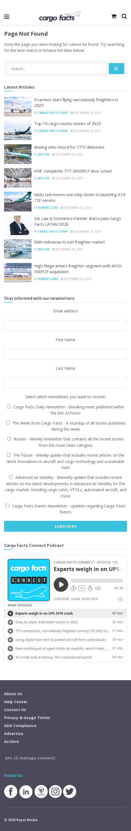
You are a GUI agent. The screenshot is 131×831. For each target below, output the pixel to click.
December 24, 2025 (67, 154)
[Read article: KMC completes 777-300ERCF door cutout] (18, 178)
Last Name (65, 368)
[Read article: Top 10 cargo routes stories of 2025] (18, 130)
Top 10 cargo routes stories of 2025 (67, 123)
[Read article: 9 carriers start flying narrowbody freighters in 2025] (18, 107)
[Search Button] (116, 68)
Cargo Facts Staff (53, 113)
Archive (11, 741)
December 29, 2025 (86, 131)
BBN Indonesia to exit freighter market (69, 242)
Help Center (15, 701)
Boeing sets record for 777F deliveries (69, 147)
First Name (65, 339)
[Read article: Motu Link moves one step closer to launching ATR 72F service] (18, 201)
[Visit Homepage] (60, 16)
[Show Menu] (6, 16)
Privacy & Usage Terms (27, 717)
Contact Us (15, 709)
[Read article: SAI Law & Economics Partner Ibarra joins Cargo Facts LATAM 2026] (18, 225)
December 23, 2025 (67, 249)
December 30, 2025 (86, 113)
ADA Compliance (20, 725)
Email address (65, 310)
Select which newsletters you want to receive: (65, 396)
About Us (13, 693)
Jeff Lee (44, 154)
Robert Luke (48, 208)
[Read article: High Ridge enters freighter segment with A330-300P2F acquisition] (18, 273)
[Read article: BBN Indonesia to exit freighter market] (18, 249)
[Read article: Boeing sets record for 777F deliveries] (18, 154)
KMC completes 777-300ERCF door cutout (73, 171)
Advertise (13, 733)
